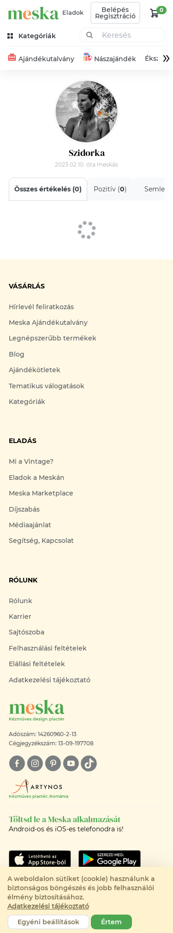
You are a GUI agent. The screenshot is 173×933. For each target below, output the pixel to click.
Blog (16, 354)
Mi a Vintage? (31, 461)
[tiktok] (89, 763)
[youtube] (71, 763)
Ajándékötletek (34, 370)
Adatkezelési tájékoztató (49, 680)
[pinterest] (53, 763)
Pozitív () (110, 189)
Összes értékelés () (48, 189)
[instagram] (35, 763)
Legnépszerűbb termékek (52, 338)
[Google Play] (40, 859)
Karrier (20, 616)
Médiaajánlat (30, 525)
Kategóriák (27, 401)
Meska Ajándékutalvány (48, 322)
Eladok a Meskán (37, 477)
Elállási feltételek (37, 664)
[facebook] (17, 763)
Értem (111, 922)
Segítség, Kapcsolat (41, 540)
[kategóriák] (32, 36)
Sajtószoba (26, 632)
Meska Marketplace (41, 493)
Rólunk (20, 601)
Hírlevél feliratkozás (41, 307)
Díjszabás (24, 509)
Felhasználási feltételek (48, 648)
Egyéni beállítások (48, 922)
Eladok (73, 12)
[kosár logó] (154, 12)
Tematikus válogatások (46, 386)
